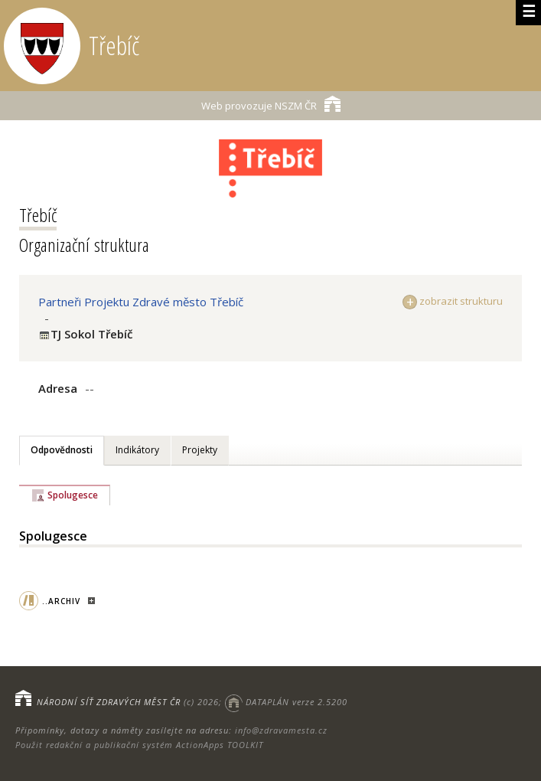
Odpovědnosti (62, 449)
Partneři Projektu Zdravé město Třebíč (140, 301)
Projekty (199, 449)
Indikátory (137, 449)
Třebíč (38, 214)
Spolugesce (72, 495)
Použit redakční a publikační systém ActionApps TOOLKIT (139, 744)
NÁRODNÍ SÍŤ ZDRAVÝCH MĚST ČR (109, 701)
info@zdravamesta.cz (281, 730)
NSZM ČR (271, 104)
